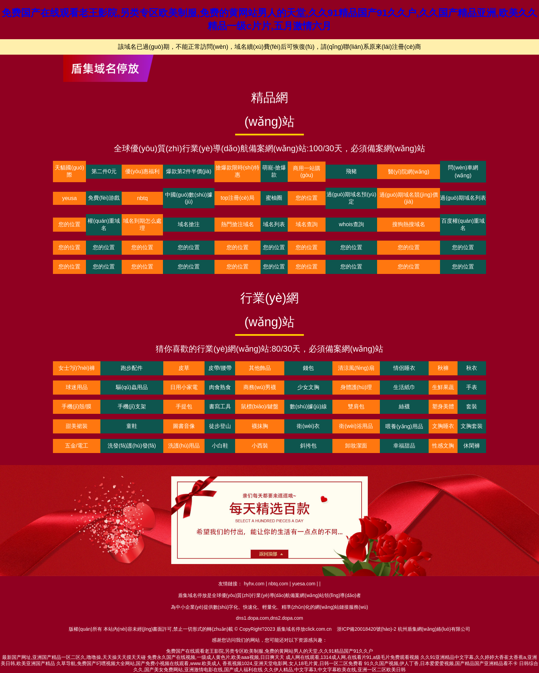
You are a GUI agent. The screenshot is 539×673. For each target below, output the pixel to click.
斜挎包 (308, 446)
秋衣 (471, 368)
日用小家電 (184, 387)
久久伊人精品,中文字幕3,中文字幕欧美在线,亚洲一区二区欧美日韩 (334, 669)
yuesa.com (304, 583)
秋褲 (443, 368)
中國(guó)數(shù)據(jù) (188, 198)
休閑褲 (471, 446)
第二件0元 (104, 171)
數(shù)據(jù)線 (308, 406)
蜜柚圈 (274, 198)
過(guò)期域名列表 (463, 198)
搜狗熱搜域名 (408, 224)
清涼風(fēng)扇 (356, 368)
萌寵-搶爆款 (274, 171)
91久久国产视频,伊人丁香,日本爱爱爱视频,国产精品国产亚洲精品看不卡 (441, 663)
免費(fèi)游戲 (104, 198)
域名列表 (274, 224)
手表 (471, 387)
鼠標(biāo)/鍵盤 (259, 406)
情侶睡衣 (404, 368)
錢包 (308, 368)
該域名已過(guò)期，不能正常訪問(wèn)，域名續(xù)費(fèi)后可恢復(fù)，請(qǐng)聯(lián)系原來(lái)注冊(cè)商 (269, 46)
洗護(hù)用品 (184, 446)
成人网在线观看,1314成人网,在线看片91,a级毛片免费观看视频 (352, 657)
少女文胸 (308, 387)
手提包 (184, 406)
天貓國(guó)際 (69, 171)
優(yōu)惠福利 (142, 171)
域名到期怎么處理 (142, 224)
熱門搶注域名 (237, 224)
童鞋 (131, 426)
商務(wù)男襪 (259, 387)
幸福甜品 (404, 446)
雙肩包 (356, 406)
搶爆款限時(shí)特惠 (238, 171)
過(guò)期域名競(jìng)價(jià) (409, 198)
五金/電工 (76, 446)
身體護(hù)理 (356, 387)
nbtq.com (278, 583)
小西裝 (260, 446)
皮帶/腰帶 (220, 368)
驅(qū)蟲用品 (131, 387)
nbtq (142, 198)
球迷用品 (77, 387)
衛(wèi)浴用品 (356, 426)
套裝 (471, 406)
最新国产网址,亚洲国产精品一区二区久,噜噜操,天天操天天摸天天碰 (74, 657)
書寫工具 (220, 406)
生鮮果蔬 (443, 387)
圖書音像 (184, 426)
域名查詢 (307, 224)
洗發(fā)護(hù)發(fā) (132, 446)
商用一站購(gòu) (306, 171)
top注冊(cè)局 (237, 198)
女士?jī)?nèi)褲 (76, 368)
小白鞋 (220, 446)
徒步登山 (220, 426)
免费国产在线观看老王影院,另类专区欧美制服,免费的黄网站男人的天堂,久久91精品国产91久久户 (269, 651)
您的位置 (307, 198)
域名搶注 (189, 224)
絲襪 (404, 406)
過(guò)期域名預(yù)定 (351, 198)
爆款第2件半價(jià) (188, 171)
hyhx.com (254, 583)
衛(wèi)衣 (308, 426)
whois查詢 (351, 224)
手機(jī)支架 (132, 406)
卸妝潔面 (356, 446)
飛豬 (351, 171)
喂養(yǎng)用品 (404, 426)
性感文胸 (443, 446)
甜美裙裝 (77, 426)
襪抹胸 (260, 426)
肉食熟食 (220, 387)
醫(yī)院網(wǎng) (408, 172)
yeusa (69, 198)
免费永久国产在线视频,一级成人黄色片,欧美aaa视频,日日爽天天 (215, 657)
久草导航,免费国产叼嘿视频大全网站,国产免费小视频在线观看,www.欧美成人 (138, 663)
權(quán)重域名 (104, 224)
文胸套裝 (472, 426)
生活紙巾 (404, 387)
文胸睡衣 (443, 426)
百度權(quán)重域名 (463, 224)
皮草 (183, 368)
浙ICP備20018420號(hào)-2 (366, 629)
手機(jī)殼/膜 (76, 406)
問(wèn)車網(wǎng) (463, 171)
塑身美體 (443, 406)
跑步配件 (132, 368)
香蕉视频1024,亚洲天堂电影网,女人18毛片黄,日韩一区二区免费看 (292, 663)
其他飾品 (260, 368)
